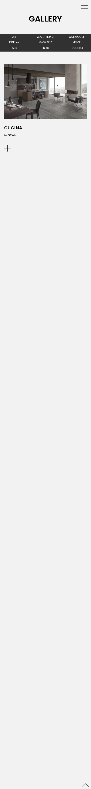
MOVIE (77, 42)
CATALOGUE (77, 37)
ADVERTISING (45, 37)
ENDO (45, 48)
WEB (14, 48)
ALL (14, 37)
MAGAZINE (45, 42)
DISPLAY (14, 42)
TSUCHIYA (76, 48)
